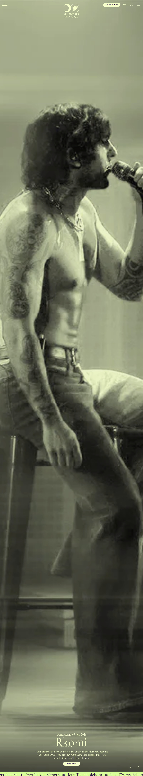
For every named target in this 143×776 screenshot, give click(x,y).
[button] (138, 4)
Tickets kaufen (72, 764)
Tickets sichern (112, 5)
